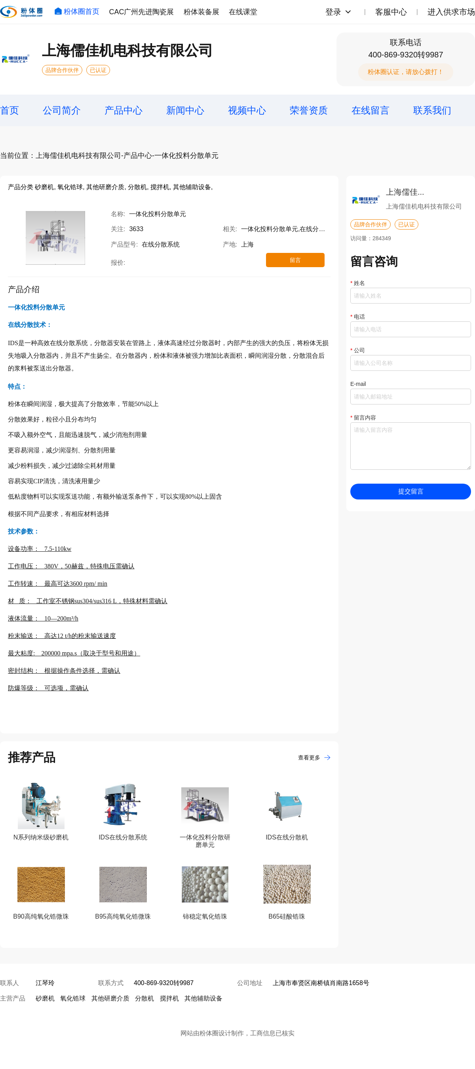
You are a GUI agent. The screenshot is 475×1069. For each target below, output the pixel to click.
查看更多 (314, 757)
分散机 (144, 998)
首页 (9, 110)
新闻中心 (185, 110)
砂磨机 (45, 998)
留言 (295, 260)
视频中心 (247, 110)
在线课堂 (243, 12)
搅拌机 (169, 998)
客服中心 (391, 12)
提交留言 (411, 491)
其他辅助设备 (203, 998)
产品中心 (123, 110)
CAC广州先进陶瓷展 (141, 12)
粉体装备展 (201, 12)
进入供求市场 (451, 12)
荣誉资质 (309, 110)
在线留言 (371, 110)
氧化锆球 (73, 998)
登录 (333, 12)
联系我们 (432, 110)
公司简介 (62, 110)
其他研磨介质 (110, 998)
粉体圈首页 (76, 11)
